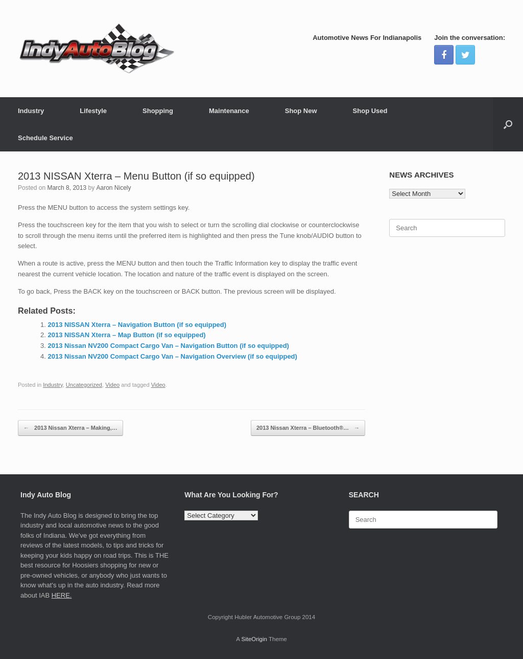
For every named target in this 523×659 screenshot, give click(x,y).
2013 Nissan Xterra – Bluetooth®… (308, 428)
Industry (31, 111)
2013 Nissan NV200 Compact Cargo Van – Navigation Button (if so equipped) (168, 345)
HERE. (62, 595)
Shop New (301, 111)
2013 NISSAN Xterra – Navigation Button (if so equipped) (137, 324)
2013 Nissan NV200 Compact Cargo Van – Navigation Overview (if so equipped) (172, 356)
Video (112, 385)
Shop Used (370, 111)
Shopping (157, 111)
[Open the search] (508, 124)
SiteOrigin (254, 639)
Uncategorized (84, 385)
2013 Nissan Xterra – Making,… (70, 428)
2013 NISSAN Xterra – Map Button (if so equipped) (127, 335)
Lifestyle (93, 111)
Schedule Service (45, 138)
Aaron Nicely (113, 187)
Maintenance (229, 111)
